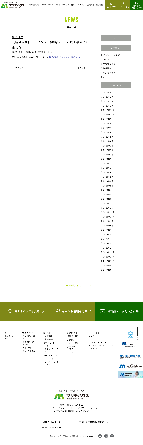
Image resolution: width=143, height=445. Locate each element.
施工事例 (48, 336)
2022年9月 (108, 265)
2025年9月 (108, 118)
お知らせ (107, 59)
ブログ (91, 336)
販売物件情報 (34, 4)
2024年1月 (108, 203)
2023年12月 (109, 207)
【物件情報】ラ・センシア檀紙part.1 (64, 57)
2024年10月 (109, 167)
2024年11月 (109, 163)
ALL (116, 38)
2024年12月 (109, 158)
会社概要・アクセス (73, 347)
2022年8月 (108, 270)
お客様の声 (49, 339)
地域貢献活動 (109, 63)
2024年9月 (108, 172)
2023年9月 (108, 221)
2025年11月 (109, 114)
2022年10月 (109, 261)
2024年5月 (108, 185)
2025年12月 (109, 110)
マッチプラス (50, 358)
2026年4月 (108, 92)
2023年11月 (109, 212)
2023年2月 (108, 247)
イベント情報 (94, 333)
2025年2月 (108, 150)
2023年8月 (108, 225)
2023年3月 (108, 243)
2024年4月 (108, 190)
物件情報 (107, 68)
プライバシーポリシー (97, 342)
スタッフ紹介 (73, 343)
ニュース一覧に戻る (71, 285)
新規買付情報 (109, 72)
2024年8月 (108, 176)
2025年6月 (108, 132)
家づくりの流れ (29, 351)
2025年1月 (108, 154)
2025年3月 (108, 145)
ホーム (7, 333)
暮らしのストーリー (52, 350)
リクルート (72, 352)
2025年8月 (108, 123)
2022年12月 (109, 252)
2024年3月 (108, 194)
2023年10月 (109, 216)
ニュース (92, 339)
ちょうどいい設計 (29, 337)
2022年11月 (109, 256)
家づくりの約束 (47, 4)
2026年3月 (108, 96)
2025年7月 (108, 127)
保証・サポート (29, 347)
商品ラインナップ (78, 4)
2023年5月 (108, 234)
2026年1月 (108, 105)
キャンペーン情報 (111, 54)
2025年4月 (108, 141)
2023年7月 (108, 230)
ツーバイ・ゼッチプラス (52, 363)
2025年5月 (108, 136)
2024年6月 (108, 181)
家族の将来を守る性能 (29, 343)
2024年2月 (108, 198)
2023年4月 (108, 238)
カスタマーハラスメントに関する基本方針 (101, 346)
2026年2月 (108, 101)
